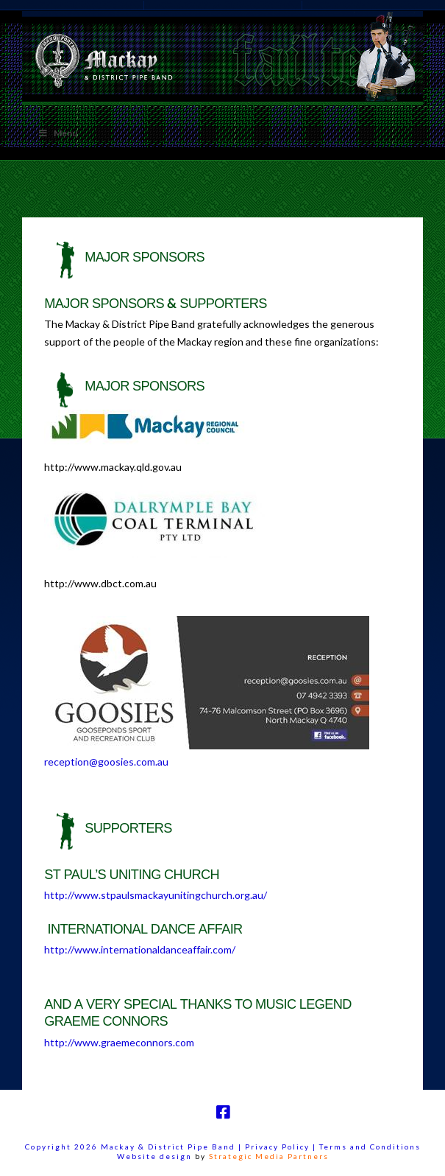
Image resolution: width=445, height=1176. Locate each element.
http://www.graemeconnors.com (119, 1042)
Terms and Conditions (370, 1146)
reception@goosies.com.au (106, 761)
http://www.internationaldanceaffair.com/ (139, 949)
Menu (57, 133)
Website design (154, 1156)
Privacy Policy (279, 1146)
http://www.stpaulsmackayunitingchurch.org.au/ (155, 895)
